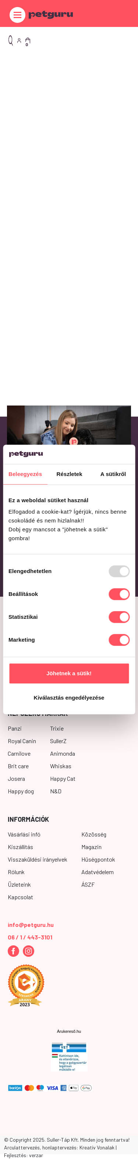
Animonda (62, 753)
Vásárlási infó (24, 834)
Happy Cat (62, 778)
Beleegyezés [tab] (25, 474)
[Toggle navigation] (17, 15)
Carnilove (19, 753)
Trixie (57, 728)
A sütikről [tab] (113, 474)
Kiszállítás (20, 846)
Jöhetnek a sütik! (69, 673)
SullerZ (58, 740)
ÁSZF (88, 884)
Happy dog (21, 790)
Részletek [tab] (69, 474)
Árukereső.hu (69, 1031)
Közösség (93, 834)
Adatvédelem (97, 871)
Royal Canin (22, 740)
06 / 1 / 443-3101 (30, 937)
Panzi (15, 728)
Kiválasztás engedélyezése (69, 697)
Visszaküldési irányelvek (37, 859)
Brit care (18, 765)
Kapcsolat (20, 896)
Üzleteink (19, 884)
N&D (55, 790)
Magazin (91, 846)
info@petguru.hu (31, 924)
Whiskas (60, 765)
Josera (16, 778)
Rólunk (16, 871)
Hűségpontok (98, 859)
